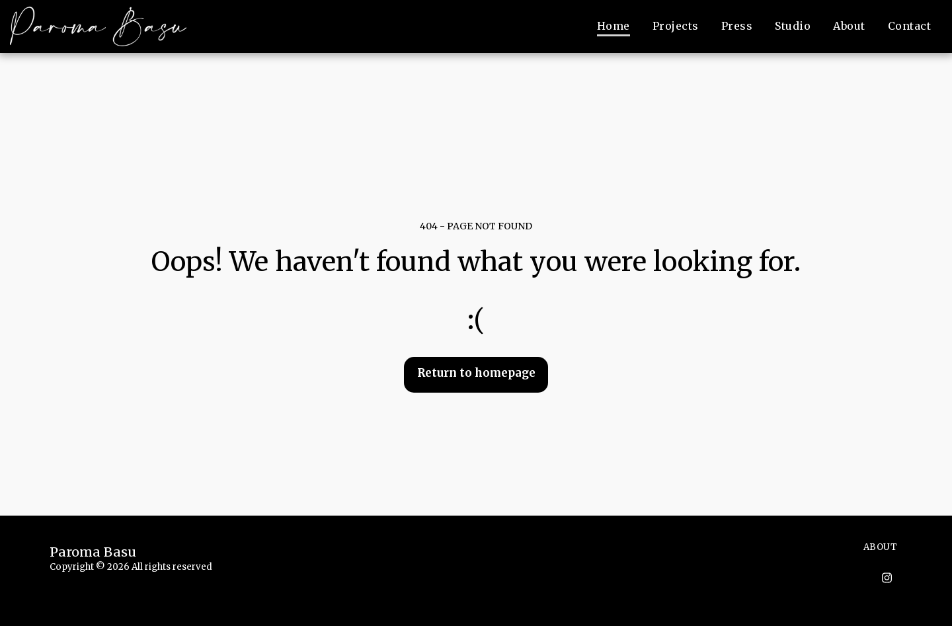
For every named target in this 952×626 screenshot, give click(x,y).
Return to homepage (476, 373)
